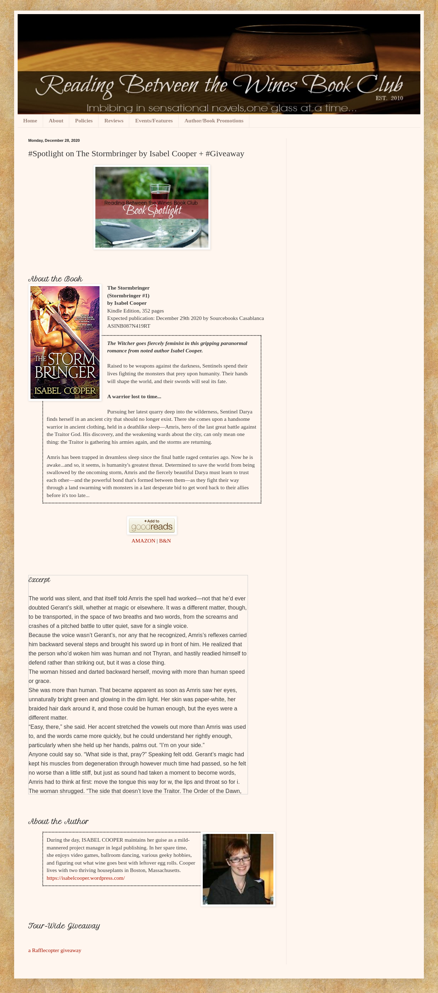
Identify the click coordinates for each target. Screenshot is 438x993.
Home (30, 120)
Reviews (113, 120)
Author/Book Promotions (213, 120)
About (56, 120)
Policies (84, 120)
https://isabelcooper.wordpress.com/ (86, 878)
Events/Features (154, 120)
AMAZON (143, 541)
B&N (165, 541)
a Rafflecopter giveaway (54, 950)
